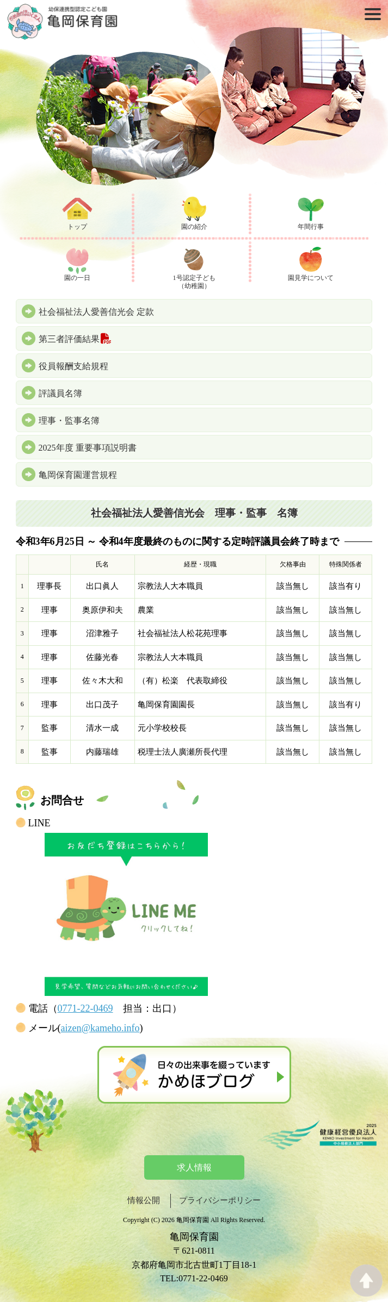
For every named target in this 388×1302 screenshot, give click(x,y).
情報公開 (143, 1200)
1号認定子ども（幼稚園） (194, 282)
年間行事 (311, 227)
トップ (77, 227)
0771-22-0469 (85, 1008)
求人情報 (194, 1167)
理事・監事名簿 (69, 420)
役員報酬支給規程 (73, 366)
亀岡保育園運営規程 (78, 474)
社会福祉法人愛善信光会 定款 (96, 311)
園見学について (311, 278)
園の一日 (77, 278)
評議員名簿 (60, 393)
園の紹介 (194, 227)
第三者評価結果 (76, 339)
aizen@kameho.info (100, 1028)
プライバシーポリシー (220, 1200)
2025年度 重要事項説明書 (88, 447)
